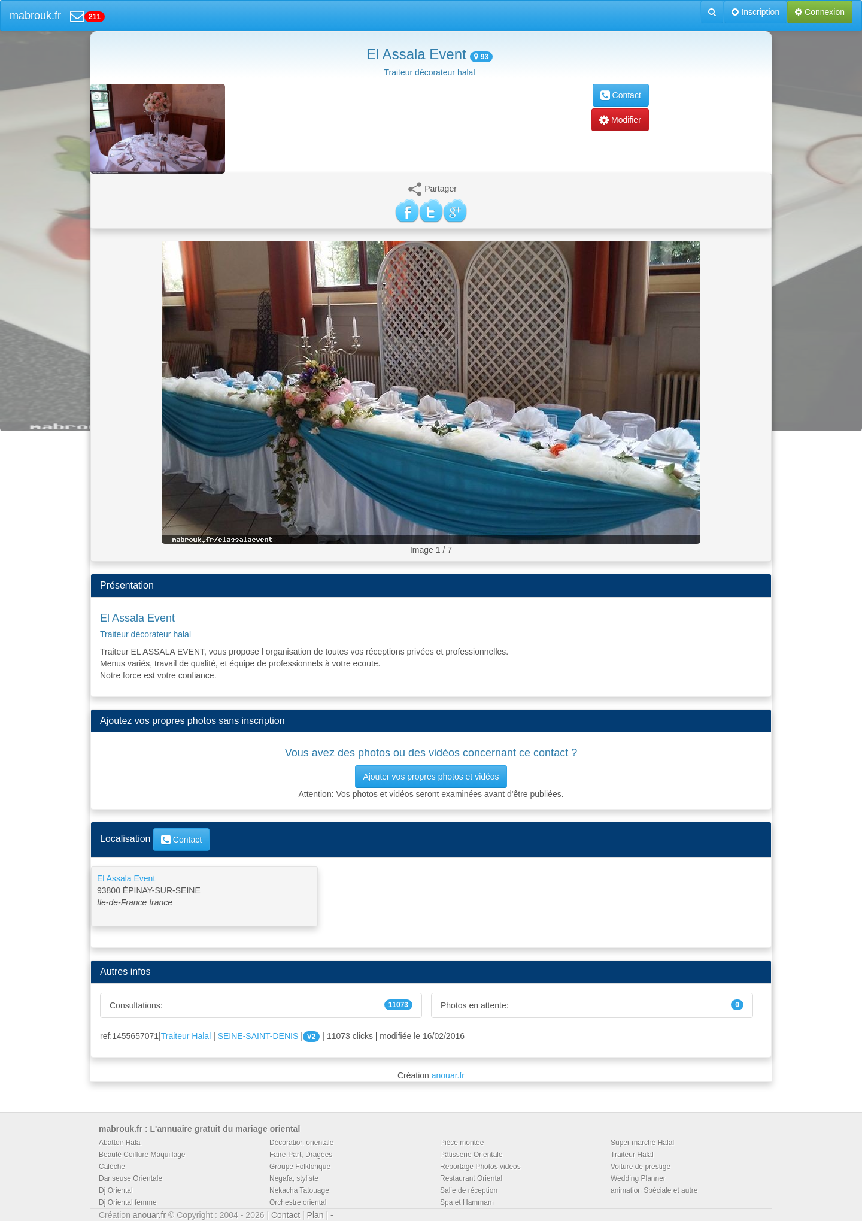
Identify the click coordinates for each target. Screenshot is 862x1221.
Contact (620, 95)
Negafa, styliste (293, 1178)
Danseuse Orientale (130, 1178)
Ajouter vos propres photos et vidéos (431, 776)
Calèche (112, 1166)
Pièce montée (462, 1142)
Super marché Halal (642, 1142)
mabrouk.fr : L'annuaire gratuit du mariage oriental (199, 1129)
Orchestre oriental (297, 1202)
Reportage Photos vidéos (480, 1166)
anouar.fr (448, 1075)
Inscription (755, 12)
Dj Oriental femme (128, 1202)
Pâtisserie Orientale (471, 1154)
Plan (315, 1215)
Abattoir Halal (120, 1142)
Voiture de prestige (640, 1166)
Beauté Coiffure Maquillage (142, 1154)
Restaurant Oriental (471, 1178)
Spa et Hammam (467, 1202)
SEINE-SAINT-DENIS (258, 1036)
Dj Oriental (116, 1190)
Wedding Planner (638, 1178)
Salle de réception (468, 1190)
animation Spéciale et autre (654, 1190)
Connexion (820, 12)
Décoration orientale (301, 1142)
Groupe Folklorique (299, 1166)
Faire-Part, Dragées (300, 1154)
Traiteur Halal (186, 1036)
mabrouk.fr (35, 16)
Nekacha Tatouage (299, 1190)
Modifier (620, 120)
